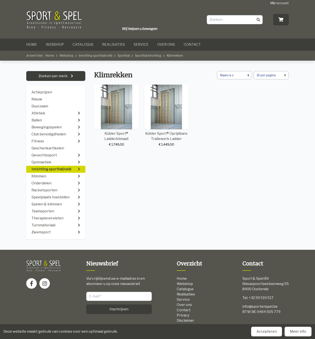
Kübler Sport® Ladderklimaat (116, 116)
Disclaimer (185, 320)
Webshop (55, 44)
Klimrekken (174, 55)
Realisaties (113, 44)
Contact (192, 44)
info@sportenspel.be (260, 306)
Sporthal (123, 55)
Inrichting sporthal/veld (95, 55)
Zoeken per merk (53, 76)
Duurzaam (40, 106)
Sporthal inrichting (148, 55)
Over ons (166, 44)
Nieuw (37, 99)
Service (141, 44)
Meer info (298, 331)
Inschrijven (119, 309)
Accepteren (266, 331)
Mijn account (279, 3)
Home (31, 44)
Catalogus (83, 44)
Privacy (183, 315)
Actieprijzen (42, 92)
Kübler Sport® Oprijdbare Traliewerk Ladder (166, 116)
